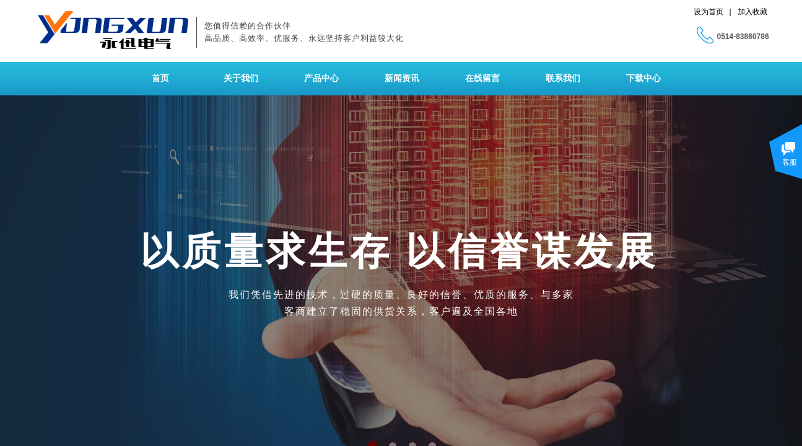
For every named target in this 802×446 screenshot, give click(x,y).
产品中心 (321, 78)
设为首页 (708, 11)
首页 (160, 78)
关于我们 (241, 78)
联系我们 (563, 78)
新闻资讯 (402, 78)
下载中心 (643, 78)
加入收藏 (752, 11)
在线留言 (482, 78)
